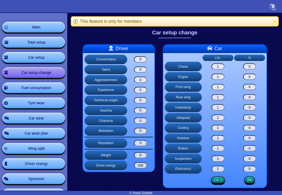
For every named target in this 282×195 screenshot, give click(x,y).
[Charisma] (140, 121)
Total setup (36, 42)
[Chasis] (218, 66)
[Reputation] (140, 143)
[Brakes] (218, 148)
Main (36, 27)
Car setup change (36, 72)
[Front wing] (218, 87)
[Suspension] (218, 158)
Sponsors (36, 179)
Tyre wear (36, 103)
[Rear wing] (218, 97)
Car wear (36, 118)
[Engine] (218, 77)
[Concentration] (140, 59)
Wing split (36, 148)
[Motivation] (140, 131)
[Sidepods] (218, 118)
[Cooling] (218, 128)
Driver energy (36, 163)
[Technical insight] (140, 100)
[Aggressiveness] (140, 80)
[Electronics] (218, 169)
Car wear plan (36, 133)
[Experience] (140, 90)
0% (249, 180)
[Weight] (140, 155)
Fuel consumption (36, 88)
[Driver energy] (140, 165)
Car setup (36, 57)
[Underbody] (218, 107)
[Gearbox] (218, 138)
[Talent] (140, 70)
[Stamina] (140, 111)
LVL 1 (218, 180)
